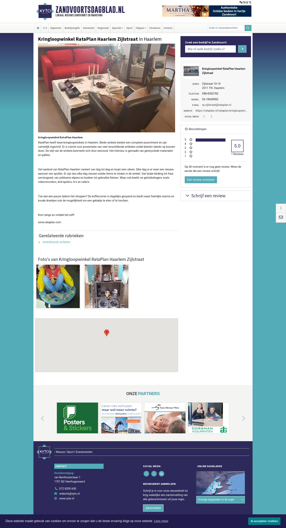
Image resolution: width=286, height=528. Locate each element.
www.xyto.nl (66, 498)
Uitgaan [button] (140, 28)
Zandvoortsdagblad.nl (90, 9)
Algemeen (55, 28)
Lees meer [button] (161, 521)
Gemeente (88, 28)
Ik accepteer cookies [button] (264, 521)
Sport (129, 28)
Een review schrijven (201, 180)
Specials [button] (116, 28)
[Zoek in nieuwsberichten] (226, 28)
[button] (106, 341)
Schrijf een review (205, 196)
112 (45, 28)
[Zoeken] (248, 28)
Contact (168, 28)
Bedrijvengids (72, 28)
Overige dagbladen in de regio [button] (216, 499)
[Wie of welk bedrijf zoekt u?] (210, 49)
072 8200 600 (67, 488)
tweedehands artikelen (56, 242)
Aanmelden (153, 508)
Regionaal (103, 28)
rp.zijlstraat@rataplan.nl (216, 105)
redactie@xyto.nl (69, 493)
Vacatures (154, 28)
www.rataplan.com (49, 222)
